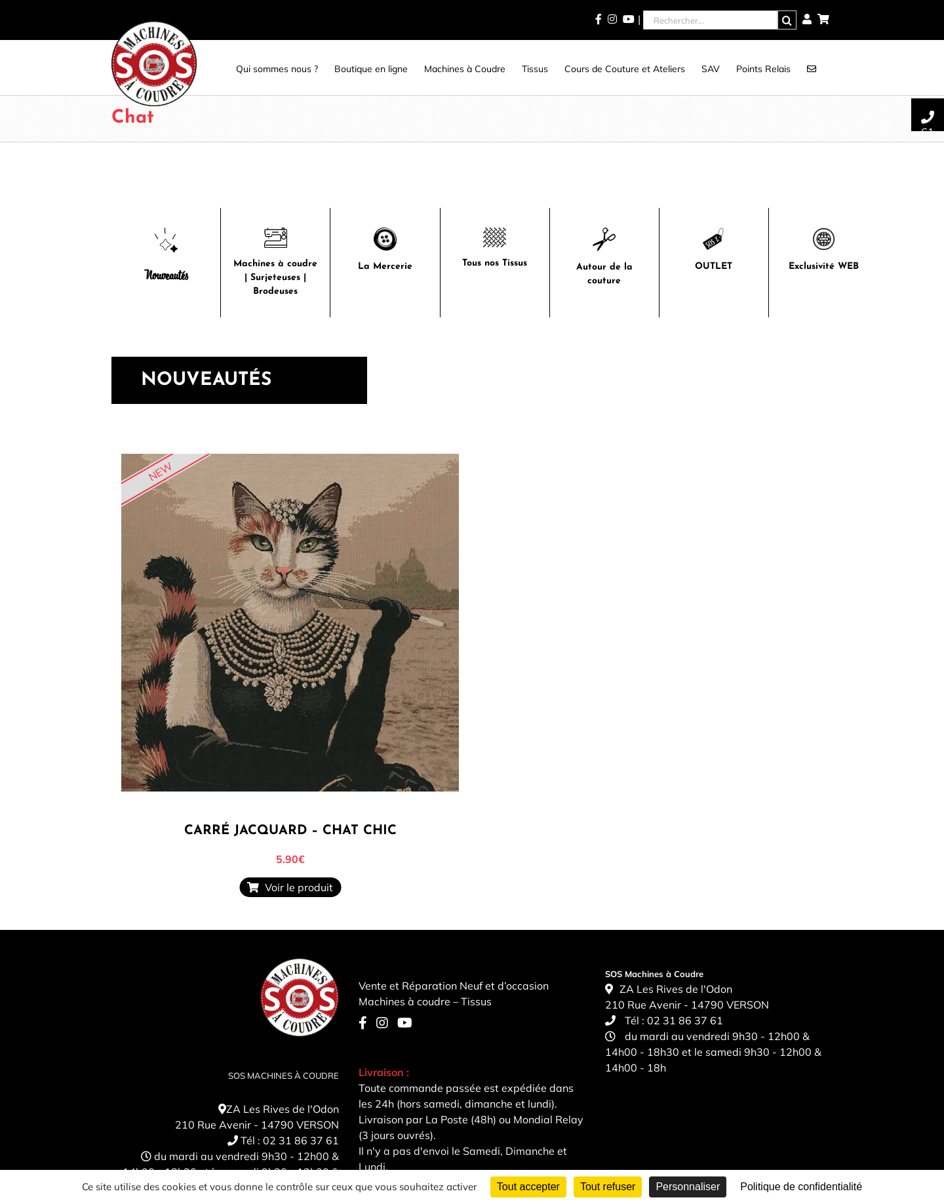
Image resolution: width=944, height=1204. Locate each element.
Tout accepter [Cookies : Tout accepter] (528, 1186)
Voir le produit (290, 887)
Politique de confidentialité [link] (801, 1186)
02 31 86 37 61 (301, 1140)
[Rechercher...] (710, 20)
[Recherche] (786, 20)
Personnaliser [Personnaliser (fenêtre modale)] (688, 1186)
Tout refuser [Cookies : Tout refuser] (607, 1186)
